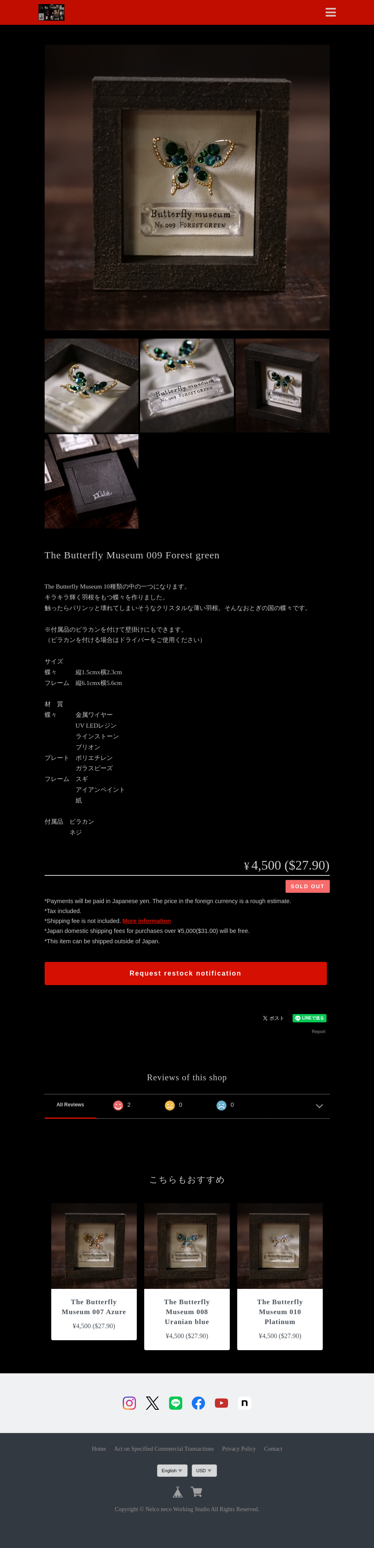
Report (318, 1031)
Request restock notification (185, 973)
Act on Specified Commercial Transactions (164, 1449)
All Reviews (70, 1105)
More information (146, 921)
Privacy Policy (239, 1449)
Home (99, 1449)
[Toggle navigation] (331, 13)
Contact (273, 1449)
